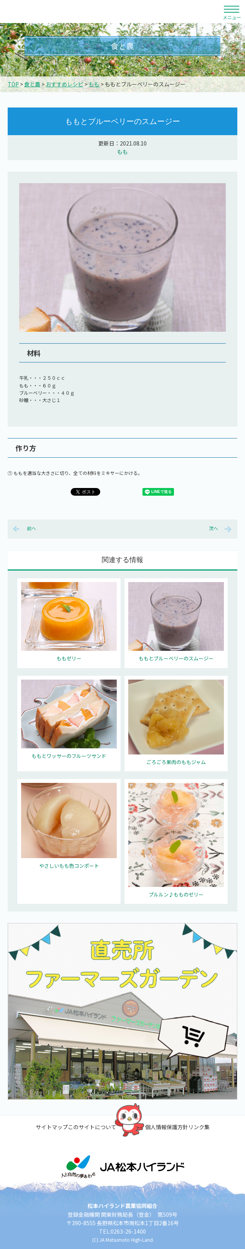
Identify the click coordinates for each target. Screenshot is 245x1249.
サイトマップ (52, 1127)
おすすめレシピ (64, 84)
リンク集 (199, 1127)
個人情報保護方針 (166, 1127)
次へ (213, 528)
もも (94, 84)
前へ (31, 528)
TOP (13, 84)
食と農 (32, 84)
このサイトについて (92, 1127)
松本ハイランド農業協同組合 (71, 11)
